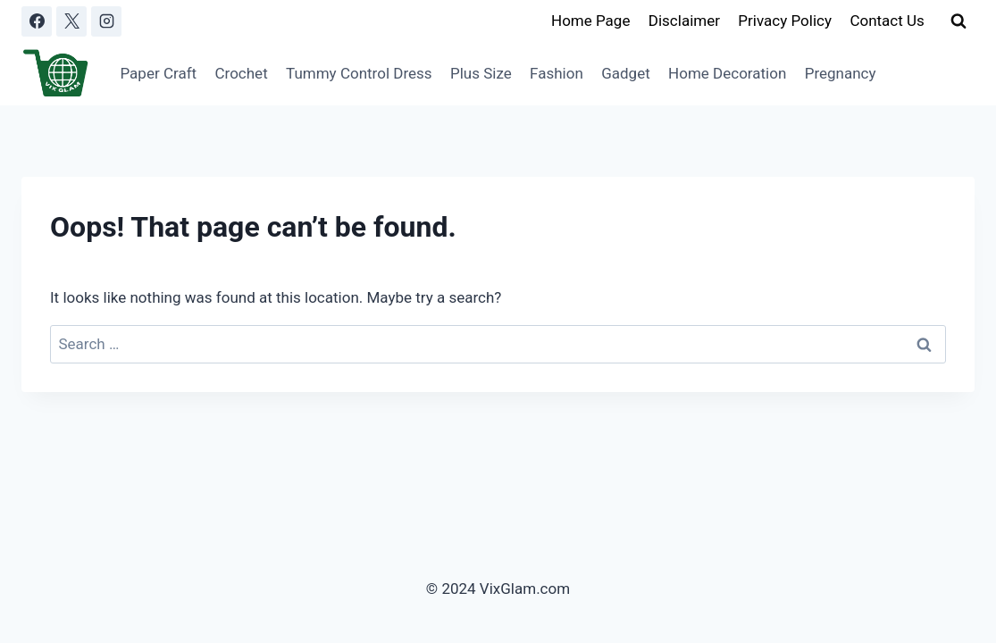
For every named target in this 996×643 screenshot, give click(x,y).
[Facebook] (36, 21)
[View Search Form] (958, 21)
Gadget (625, 73)
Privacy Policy (785, 20)
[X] (71, 21)
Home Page (590, 20)
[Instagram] (106, 21)
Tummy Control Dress (358, 73)
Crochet (241, 73)
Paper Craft (158, 73)
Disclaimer (684, 20)
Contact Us (887, 20)
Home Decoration (727, 73)
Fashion (556, 73)
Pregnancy (840, 73)
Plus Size (481, 73)
